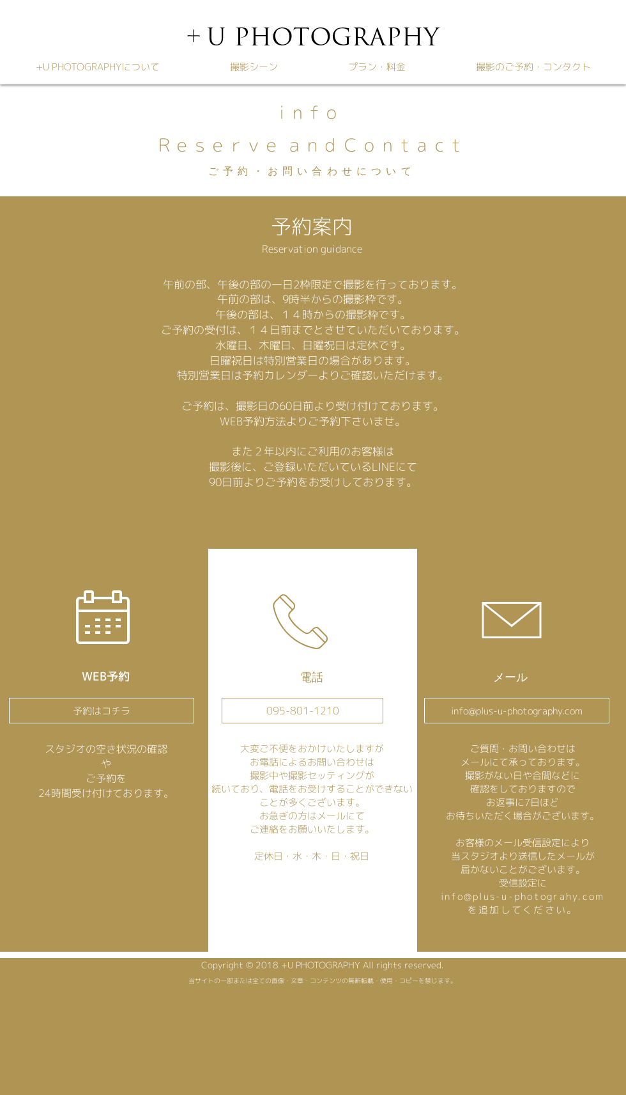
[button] (254, 67)
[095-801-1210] (302, 710)
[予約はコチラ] (101, 710)
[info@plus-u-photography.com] (516, 710)
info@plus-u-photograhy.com (523, 896)
